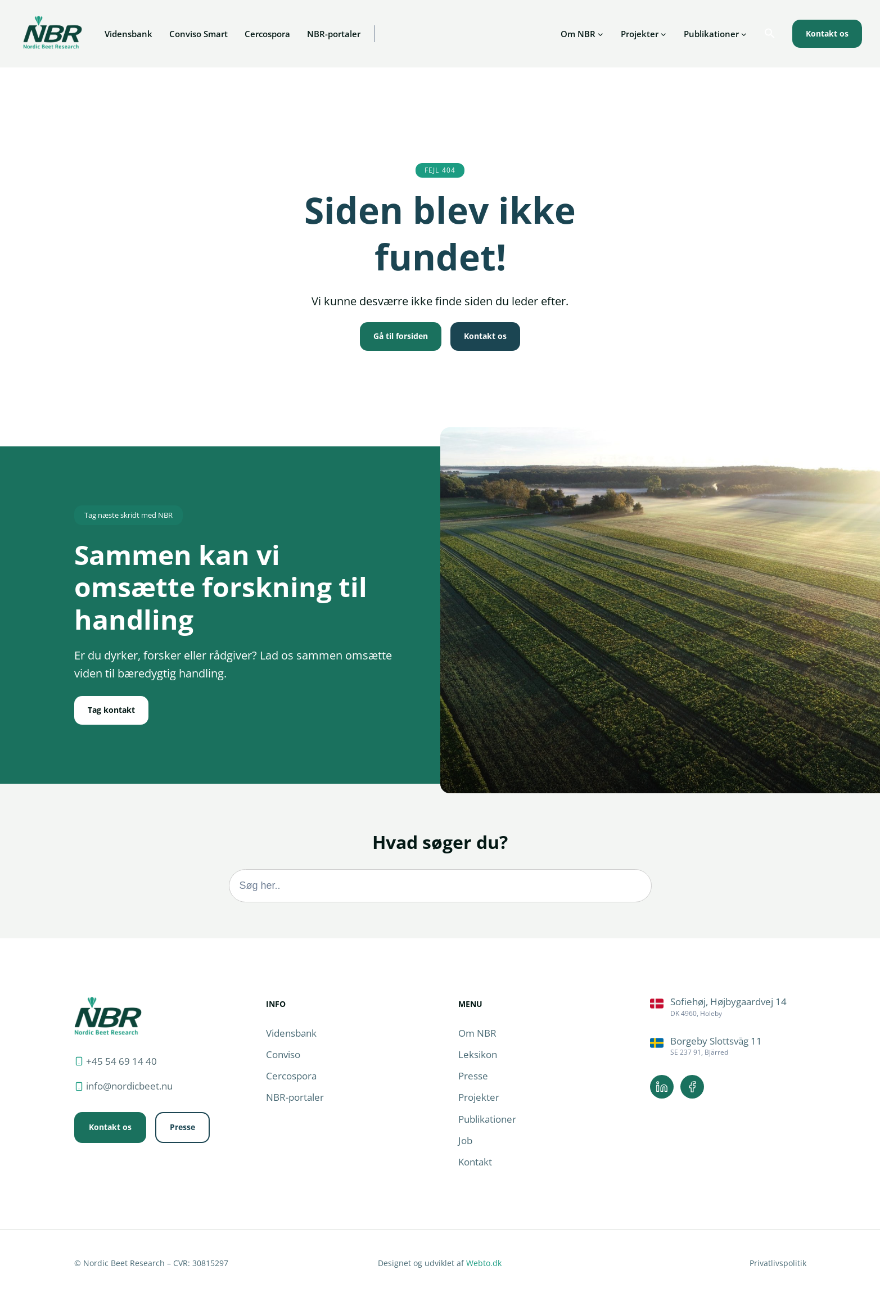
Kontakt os (827, 33)
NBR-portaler (333, 33)
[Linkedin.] (662, 1087)
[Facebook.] (692, 1087)
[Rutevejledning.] (728, 1007)
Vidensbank (128, 33)
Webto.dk (484, 1263)
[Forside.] (108, 1015)
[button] (770, 33)
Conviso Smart (198, 33)
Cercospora (267, 33)
